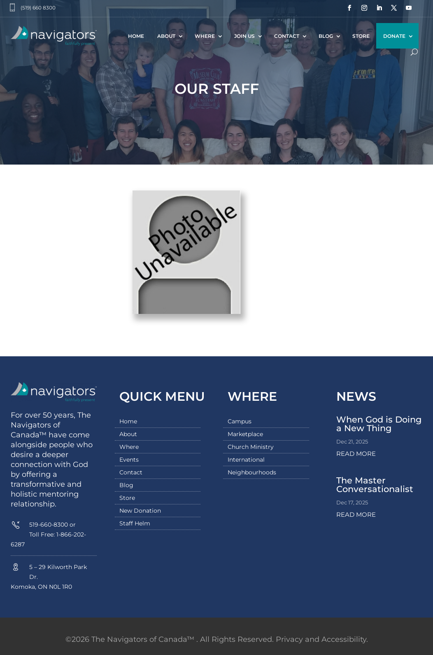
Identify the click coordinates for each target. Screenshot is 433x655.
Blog (326, 36)
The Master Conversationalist (374, 484)
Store (361, 36)
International (246, 460)
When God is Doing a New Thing (378, 423)
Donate (394, 36)
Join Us (244, 36)
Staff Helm (134, 523)
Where (205, 36)
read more (356, 454)
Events (129, 460)
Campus (239, 421)
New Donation (140, 511)
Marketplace (245, 434)
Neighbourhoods (252, 472)
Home (136, 36)
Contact (286, 36)
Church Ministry (251, 447)
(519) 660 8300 (38, 8)
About (166, 36)
